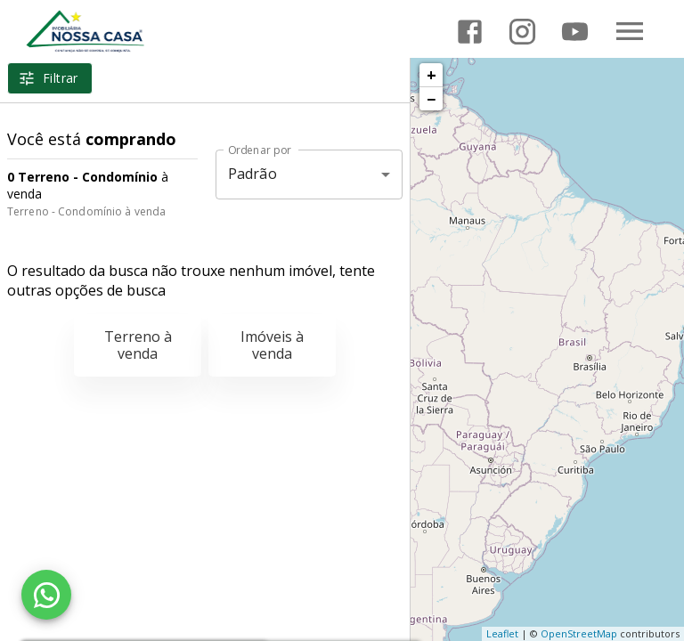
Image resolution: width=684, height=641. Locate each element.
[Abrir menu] (629, 31)
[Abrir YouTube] (574, 31)
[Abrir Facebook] (469, 31)
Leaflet (502, 633)
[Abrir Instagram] (522, 31)
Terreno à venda (138, 345)
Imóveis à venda (272, 345)
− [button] (431, 99)
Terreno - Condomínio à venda (86, 211)
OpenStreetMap (579, 633)
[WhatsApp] (46, 595)
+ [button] (431, 74)
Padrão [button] (252, 173)
